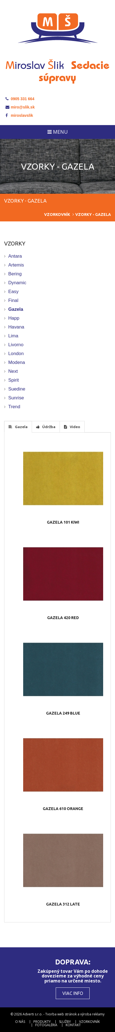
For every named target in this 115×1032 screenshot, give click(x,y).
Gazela (15, 309)
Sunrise (16, 397)
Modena (16, 362)
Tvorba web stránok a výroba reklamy (75, 1014)
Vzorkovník (57, 214)
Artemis (16, 265)
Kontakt (73, 1025)
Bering (15, 273)
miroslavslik (19, 115)
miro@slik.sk (20, 107)
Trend (14, 406)
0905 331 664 (20, 99)
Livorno (15, 344)
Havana (16, 327)
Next (13, 371)
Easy (13, 291)
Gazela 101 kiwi (63, 522)
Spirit (13, 380)
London (16, 353)
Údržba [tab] (45, 426)
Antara (15, 256)
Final (13, 300)
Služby (65, 1021)
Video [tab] (72, 426)
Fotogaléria (46, 1025)
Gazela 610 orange (63, 808)
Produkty (42, 1021)
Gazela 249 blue (63, 713)
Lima (13, 335)
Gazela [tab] (18, 426)
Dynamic (17, 282)
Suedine (16, 389)
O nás (20, 1021)
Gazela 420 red (63, 617)
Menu (57, 131)
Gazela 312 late (63, 904)
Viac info (72, 993)
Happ (13, 318)
